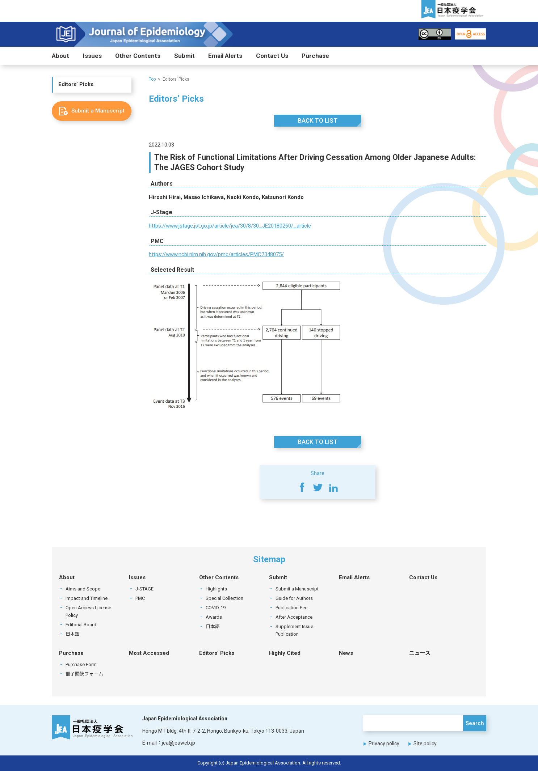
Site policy (425, 743)
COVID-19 (216, 607)
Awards (214, 617)
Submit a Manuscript (297, 589)
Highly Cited (284, 653)
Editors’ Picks (75, 84)
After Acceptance (294, 617)
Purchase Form (81, 664)
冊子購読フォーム (84, 674)
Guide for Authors (294, 598)
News (346, 653)
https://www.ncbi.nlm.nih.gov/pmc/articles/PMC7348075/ (216, 254)
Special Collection (224, 598)
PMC (140, 598)
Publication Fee (291, 607)
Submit (184, 56)
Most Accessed (149, 653)
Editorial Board (81, 624)
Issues (92, 56)
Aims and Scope (83, 589)
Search (475, 723)
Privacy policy (384, 743)
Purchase (315, 56)
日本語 (73, 634)
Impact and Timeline (87, 598)
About (60, 56)
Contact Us (272, 56)
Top (152, 79)
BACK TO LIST (318, 120)
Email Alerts (225, 56)
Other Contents (137, 56)
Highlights (216, 589)
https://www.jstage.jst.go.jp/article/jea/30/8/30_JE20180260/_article (230, 226)
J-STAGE (144, 589)
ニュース (419, 653)
